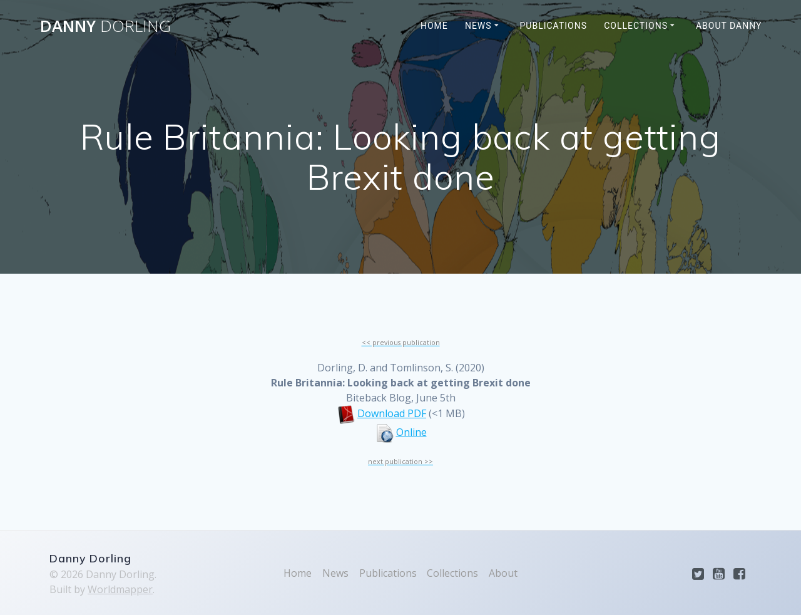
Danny (105, 26)
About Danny (729, 26)
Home (434, 26)
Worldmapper (120, 589)
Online (411, 432)
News (478, 26)
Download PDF (391, 413)
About (503, 573)
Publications (553, 26)
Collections (636, 26)
